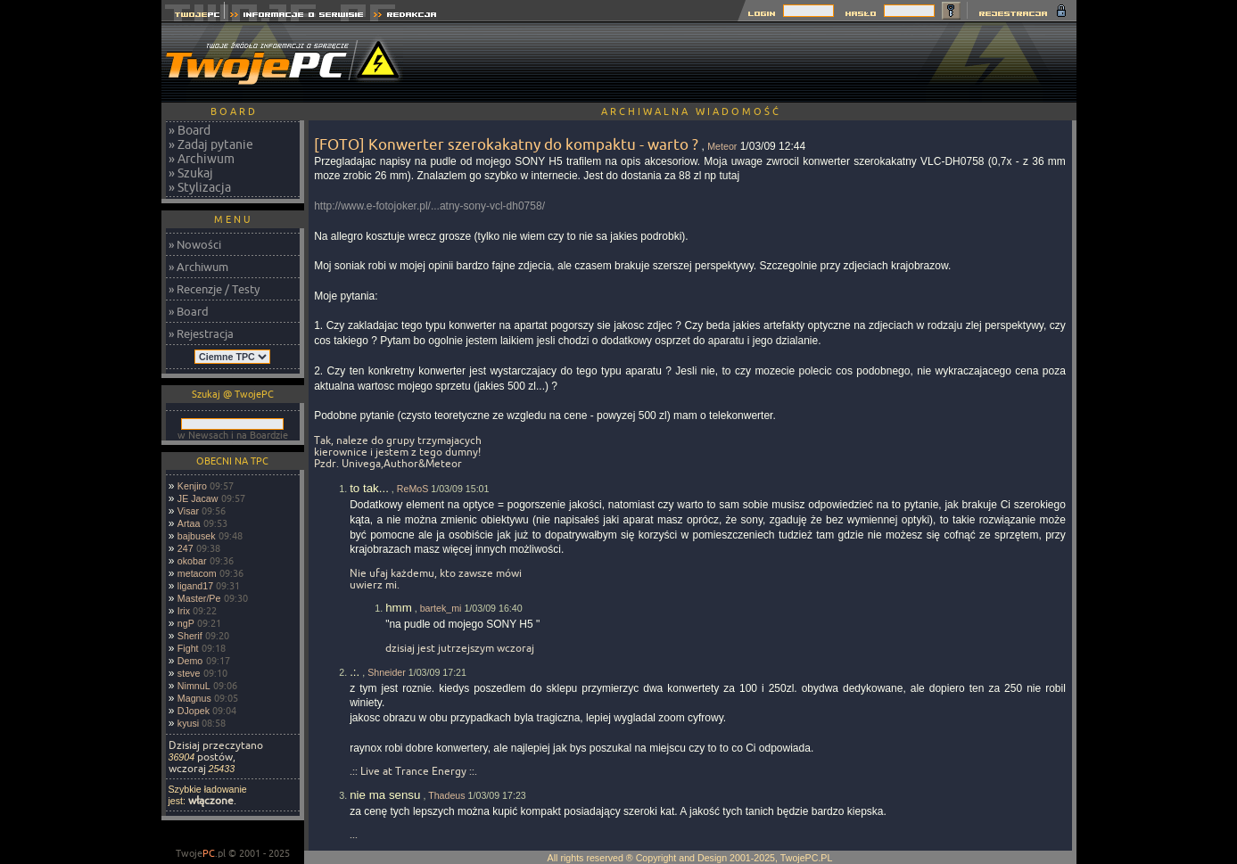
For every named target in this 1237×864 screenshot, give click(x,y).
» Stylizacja (200, 187)
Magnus (194, 698)
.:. (354, 672)
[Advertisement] (751, 62)
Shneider (386, 672)
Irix (183, 610)
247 (185, 548)
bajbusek (196, 536)
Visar (188, 511)
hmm (398, 607)
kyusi (188, 723)
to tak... (369, 488)
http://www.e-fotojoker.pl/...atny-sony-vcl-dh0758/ (429, 206)
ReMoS (413, 488)
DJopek (193, 710)
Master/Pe (199, 598)
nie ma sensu (385, 795)
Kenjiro (192, 486)
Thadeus (446, 795)
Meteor (722, 146)
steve (188, 673)
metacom (197, 573)
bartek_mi (441, 608)
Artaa (188, 523)
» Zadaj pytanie (211, 144)
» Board (189, 130)
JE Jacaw (198, 498)
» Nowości (195, 244)
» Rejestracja (201, 333)
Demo (189, 660)
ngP (185, 623)
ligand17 (195, 585)
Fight (188, 648)
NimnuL (193, 685)
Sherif (189, 635)
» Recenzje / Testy (214, 289)
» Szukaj (191, 173)
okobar (192, 560)
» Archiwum (202, 159)
